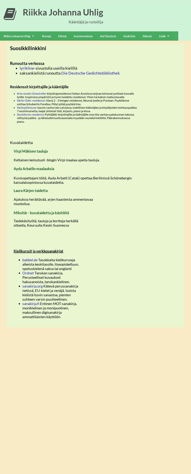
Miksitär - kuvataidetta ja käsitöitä (41, 213)
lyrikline (27, 68)
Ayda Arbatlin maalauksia (34, 168)
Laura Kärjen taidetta (31, 190)
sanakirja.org (32, 286)
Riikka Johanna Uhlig (63, 12)
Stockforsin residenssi (30, 114)
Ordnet (28, 273)
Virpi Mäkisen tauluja (31, 151)
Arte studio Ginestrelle (31, 93)
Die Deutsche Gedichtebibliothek (90, 73)
